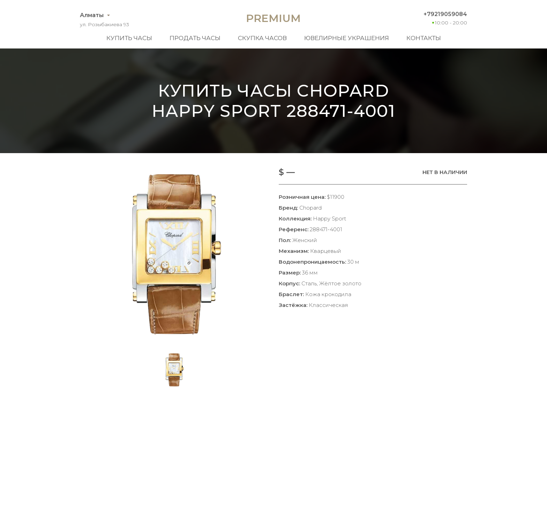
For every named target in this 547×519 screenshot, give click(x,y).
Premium (273, 18)
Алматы (92, 15)
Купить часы (129, 38)
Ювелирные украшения (346, 38)
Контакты (423, 38)
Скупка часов (262, 38)
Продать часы (195, 38)
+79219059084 (445, 14)
